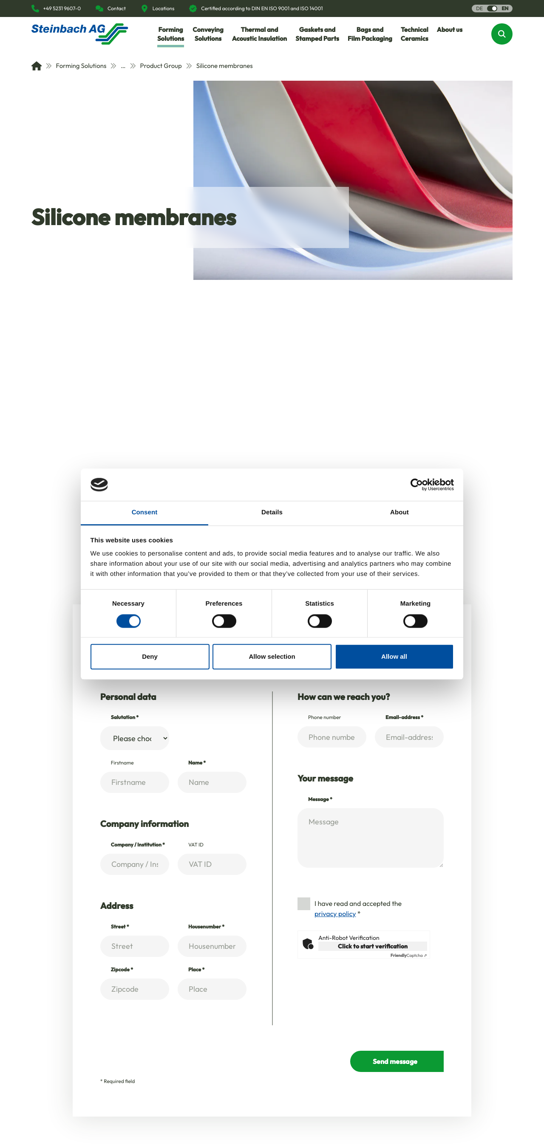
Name (197, 763)
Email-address (404, 717)
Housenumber (206, 927)
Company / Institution (138, 845)
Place (196, 970)
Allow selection (272, 656)
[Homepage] (79, 34)
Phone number (324, 717)
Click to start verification (373, 946)
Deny (150, 656)
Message (320, 799)
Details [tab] (272, 512)
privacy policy (335, 914)
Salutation (125, 717)
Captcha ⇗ (409, 955)
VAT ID (196, 845)
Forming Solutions (76, 66)
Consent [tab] (145, 512)
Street (120, 927)
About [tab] (399, 512)
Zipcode (122, 970)
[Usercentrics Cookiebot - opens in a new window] (417, 484)
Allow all (394, 656)
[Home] (36, 66)
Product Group (156, 66)
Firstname (122, 763)
